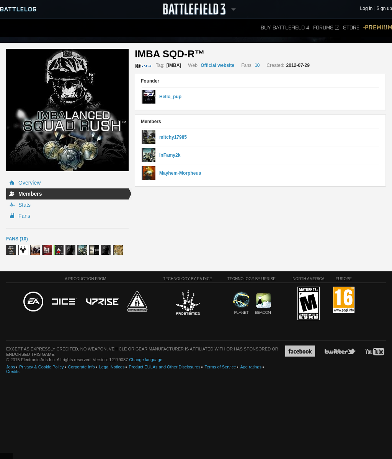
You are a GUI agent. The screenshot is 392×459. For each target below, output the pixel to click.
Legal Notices (112, 367)
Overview (29, 183)
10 (257, 65)
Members (30, 194)
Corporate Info (81, 367)
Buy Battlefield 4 (285, 27)
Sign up (384, 8)
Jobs (10, 367)
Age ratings (250, 367)
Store (351, 27)
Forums (326, 27)
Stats (24, 205)
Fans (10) (17, 239)
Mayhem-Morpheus (180, 173)
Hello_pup (170, 96)
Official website (217, 65)
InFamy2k (169, 155)
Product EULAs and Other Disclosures (164, 367)
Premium (377, 28)
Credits (13, 371)
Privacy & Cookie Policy (41, 367)
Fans (24, 216)
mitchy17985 (173, 137)
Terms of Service (220, 367)
